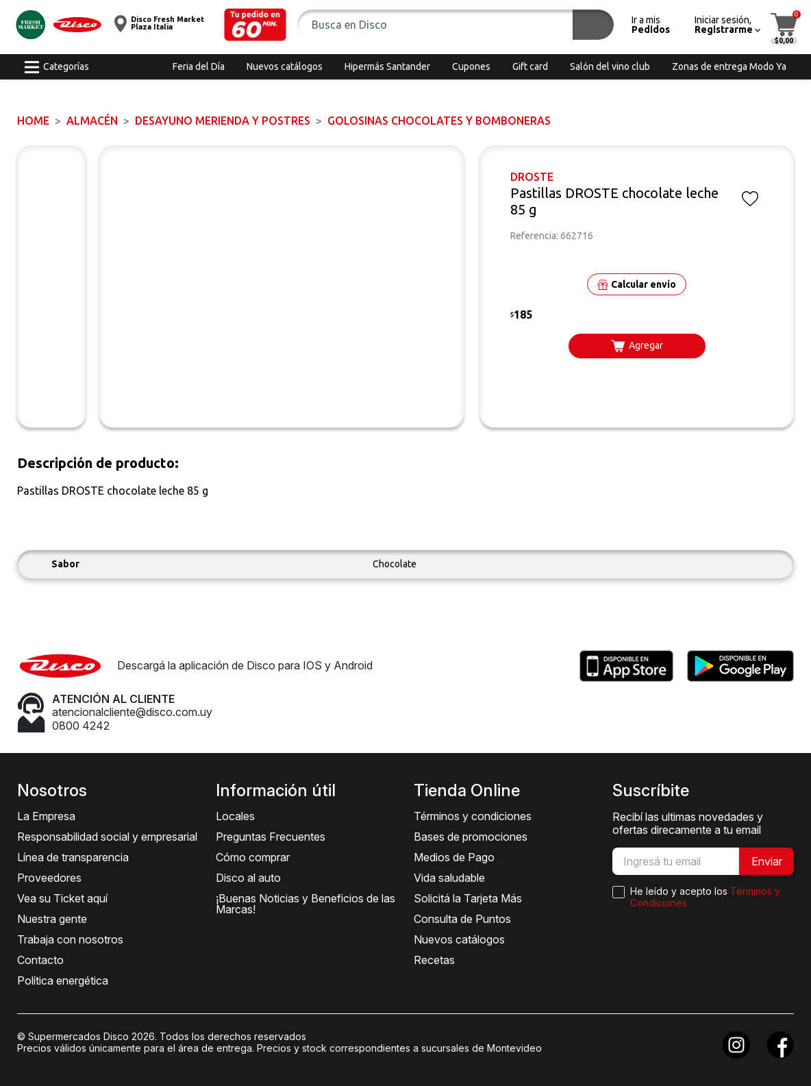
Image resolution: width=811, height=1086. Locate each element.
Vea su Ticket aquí (62, 898)
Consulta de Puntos (462, 918)
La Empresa (46, 816)
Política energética (62, 980)
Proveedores (49, 877)
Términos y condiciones (473, 816)
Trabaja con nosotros (70, 939)
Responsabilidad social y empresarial (107, 836)
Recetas (434, 959)
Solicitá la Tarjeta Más (468, 898)
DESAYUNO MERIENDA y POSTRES (222, 120)
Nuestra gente (52, 918)
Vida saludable (449, 877)
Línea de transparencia (73, 857)
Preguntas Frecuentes (270, 836)
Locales (235, 816)
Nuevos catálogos (459, 939)
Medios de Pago (454, 857)
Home (33, 120)
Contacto (40, 959)
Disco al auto (248, 877)
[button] (255, 24)
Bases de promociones (470, 836)
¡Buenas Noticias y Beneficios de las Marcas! (305, 904)
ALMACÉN (92, 120)
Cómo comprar (253, 857)
